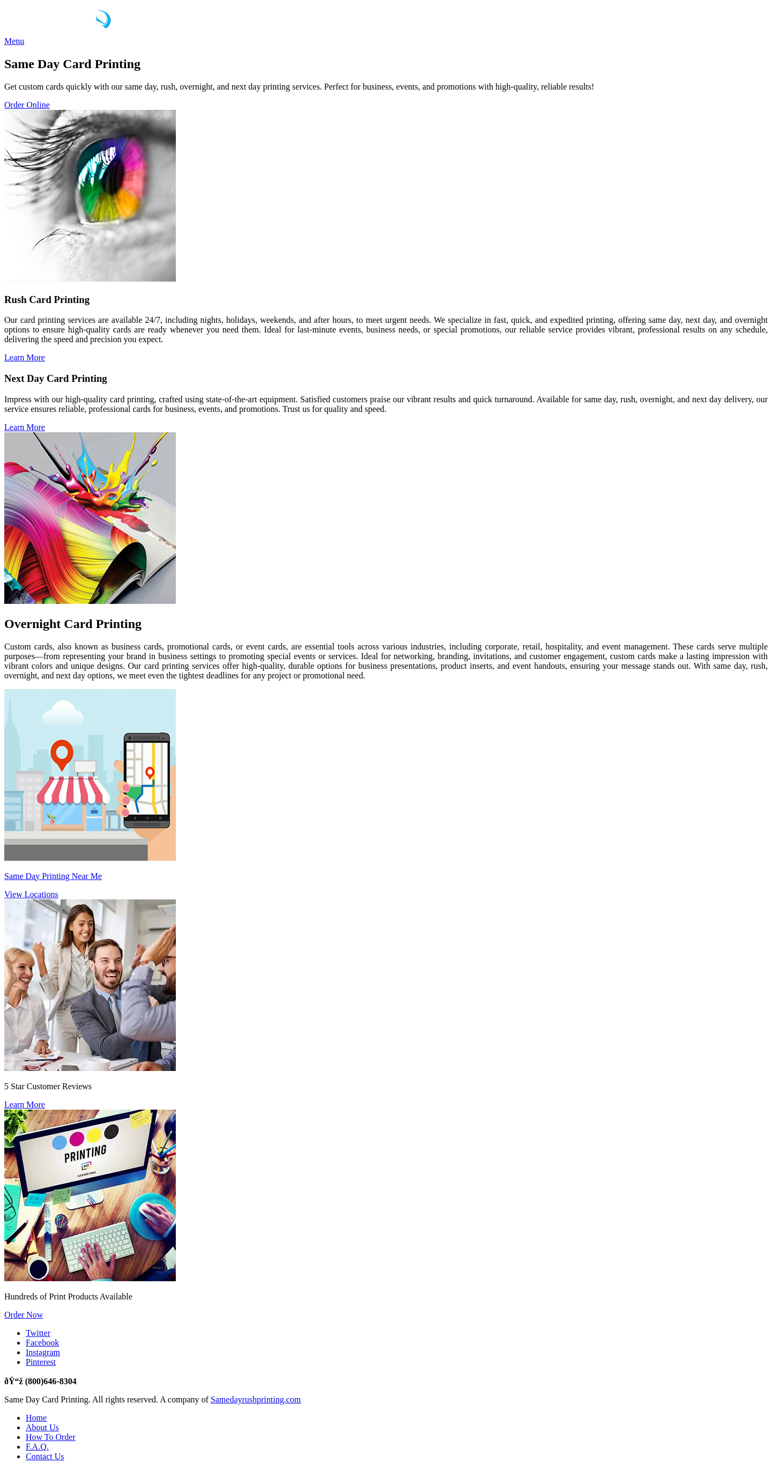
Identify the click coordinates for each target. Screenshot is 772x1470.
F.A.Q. (37, 1446)
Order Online (27, 104)
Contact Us (45, 1456)
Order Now (23, 1314)
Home (36, 1417)
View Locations (31, 894)
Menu (14, 41)
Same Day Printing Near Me (53, 876)
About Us (42, 1427)
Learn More (24, 357)
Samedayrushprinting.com (256, 1399)
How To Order (51, 1437)
